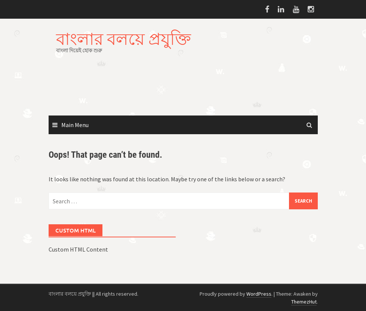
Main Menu (75, 125)
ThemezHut (304, 301)
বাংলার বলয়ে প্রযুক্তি (123, 38)
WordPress (258, 293)
